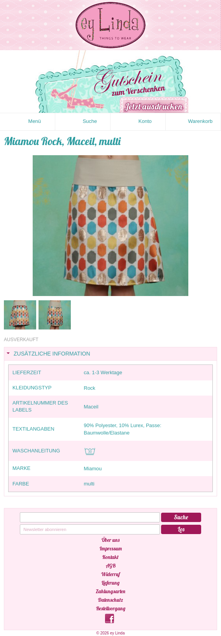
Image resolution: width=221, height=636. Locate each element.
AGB (111, 565)
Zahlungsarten (110, 591)
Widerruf (110, 574)
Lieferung (110, 583)
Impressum (111, 548)
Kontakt (110, 557)
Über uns (110, 540)
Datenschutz (110, 600)
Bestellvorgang (110, 608)
